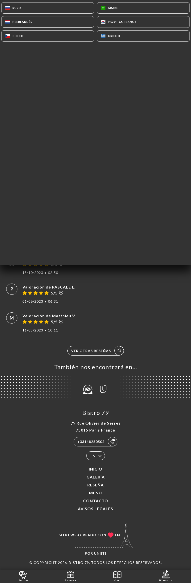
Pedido (23, 576)
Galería (96, 476)
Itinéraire (166, 576)
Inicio (95, 469)
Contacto (95, 500)
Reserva (70, 576)
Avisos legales (95, 508)
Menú (95, 492)
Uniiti (100, 553)
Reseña (95, 484)
